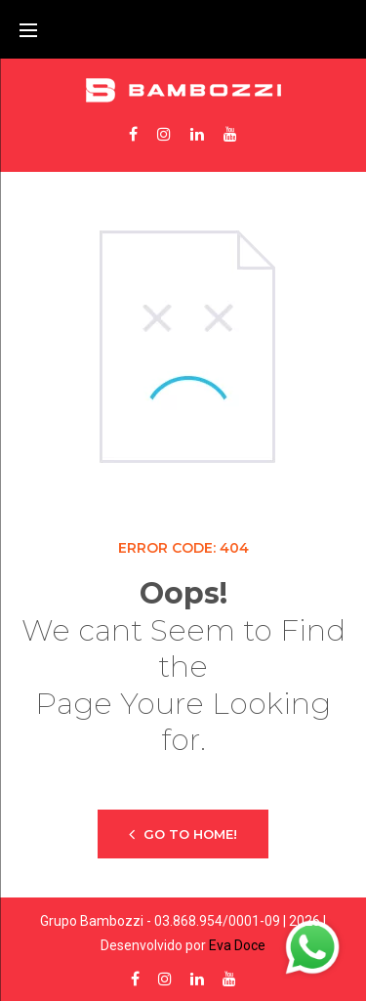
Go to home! (183, 833)
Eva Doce (237, 945)
